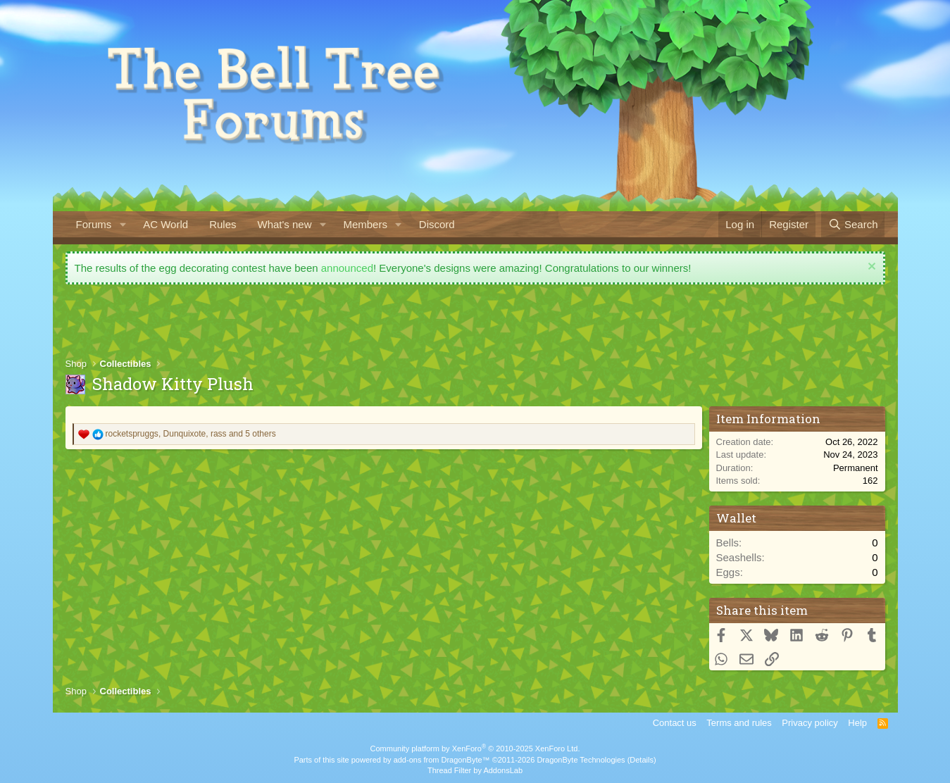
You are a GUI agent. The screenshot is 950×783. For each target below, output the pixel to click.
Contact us (674, 723)
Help (857, 723)
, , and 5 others (191, 434)
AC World (165, 224)
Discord (437, 224)
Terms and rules (738, 723)
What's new (284, 224)
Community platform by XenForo (475, 748)
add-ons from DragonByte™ (442, 760)
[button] (122, 224)
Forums (94, 224)
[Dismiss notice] (870, 268)
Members (365, 224)
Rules (222, 224)
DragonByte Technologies (581, 760)
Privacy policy (809, 723)
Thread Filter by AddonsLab (475, 770)
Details (642, 760)
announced (347, 268)
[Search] (853, 224)
